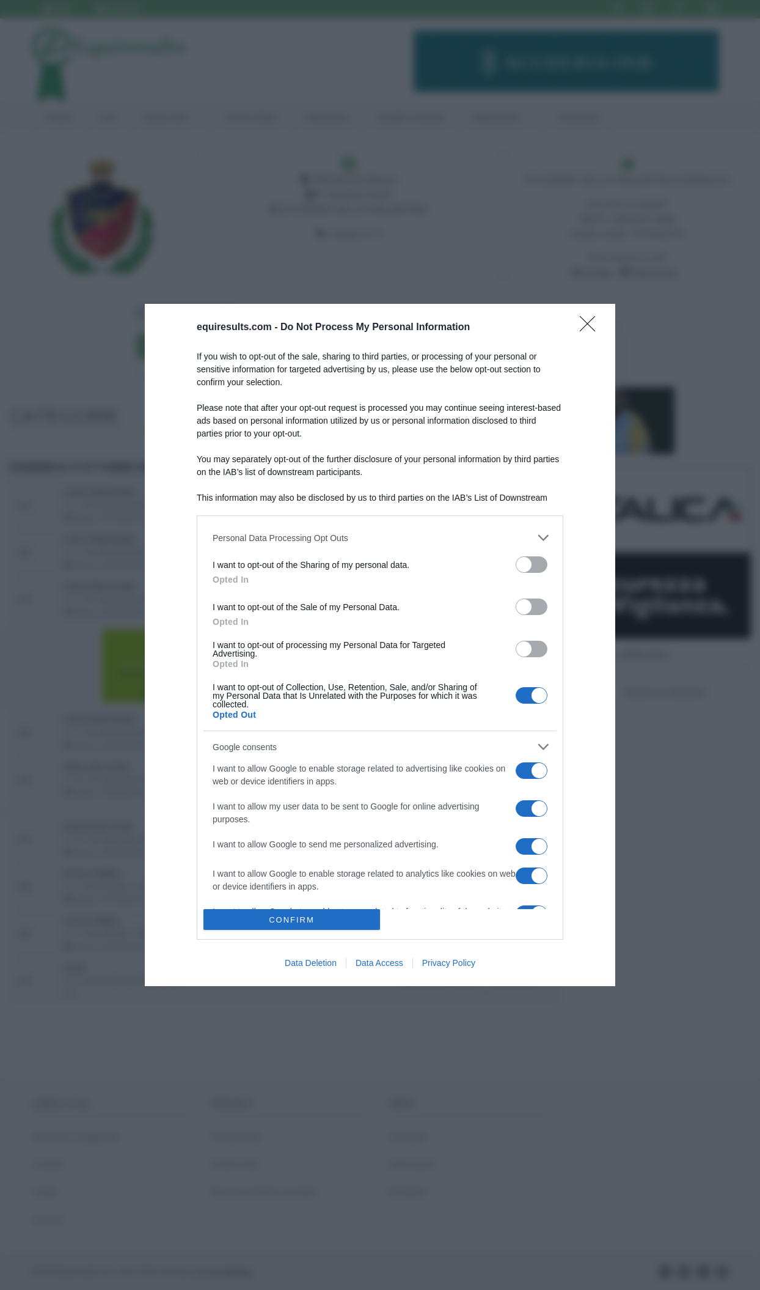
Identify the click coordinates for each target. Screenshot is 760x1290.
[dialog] (380, 645)
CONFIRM (292, 919)
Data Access (379, 963)
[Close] (591, 327)
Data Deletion (311, 963)
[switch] (531, 564)
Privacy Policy (448, 963)
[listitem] (380, 537)
